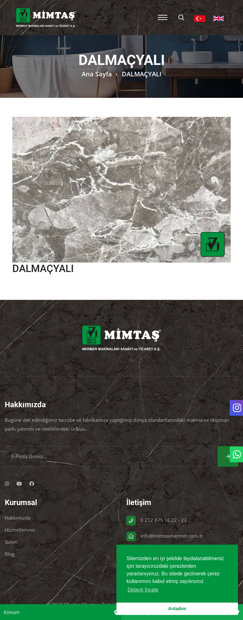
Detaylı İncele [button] (143, 589)
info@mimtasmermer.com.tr (171, 536)
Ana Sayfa (97, 74)
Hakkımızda (17, 518)
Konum (12, 612)
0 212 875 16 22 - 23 (163, 520)
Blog (10, 554)
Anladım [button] (177, 608)
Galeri (11, 542)
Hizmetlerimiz (20, 530)
